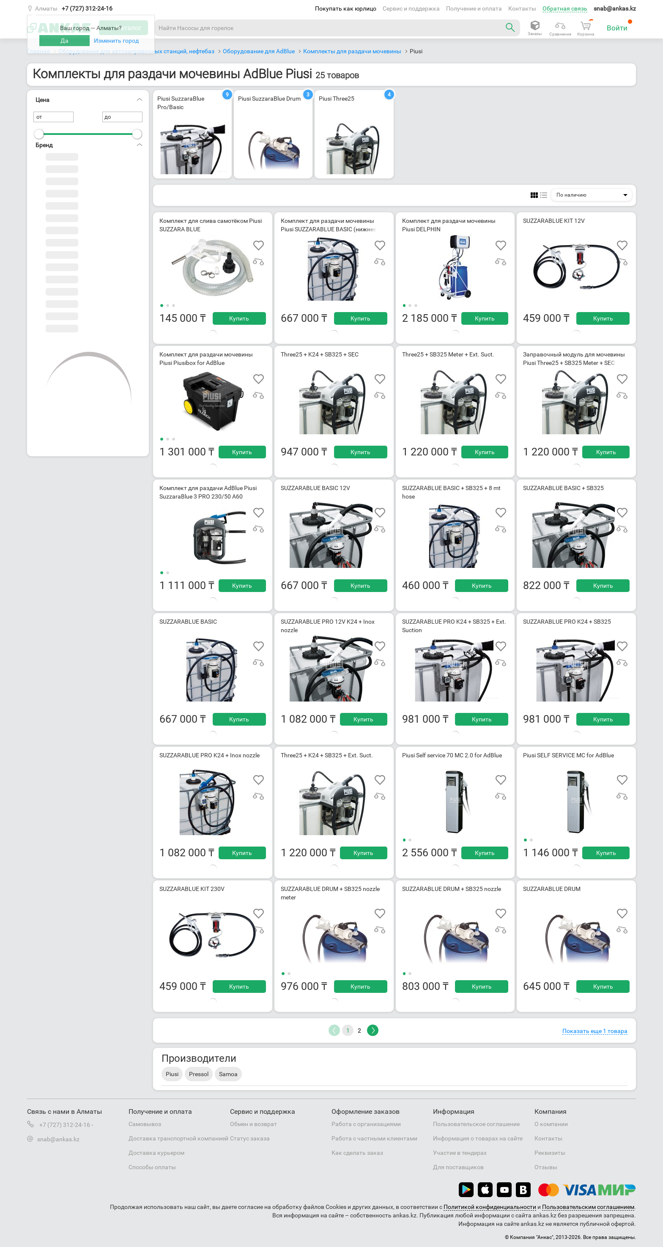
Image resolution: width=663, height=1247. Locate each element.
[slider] (39, 134)
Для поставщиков (458, 1167)
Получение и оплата (474, 8)
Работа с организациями (366, 1124)
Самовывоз (145, 1124)
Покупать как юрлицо (345, 8)
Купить (239, 318)
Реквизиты (549, 1152)
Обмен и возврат (253, 1124)
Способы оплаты (152, 1167)
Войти (620, 25)
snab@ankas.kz (615, 8)
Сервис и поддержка (411, 8)
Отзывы (545, 1167)
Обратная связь (564, 8)
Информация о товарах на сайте (478, 1138)
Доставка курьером (156, 1152)
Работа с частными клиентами (374, 1138)
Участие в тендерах (460, 1152)
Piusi (172, 1074)
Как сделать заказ (357, 1152)
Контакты (522, 8)
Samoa (228, 1074)
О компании (551, 1124)
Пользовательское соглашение (476, 1124)
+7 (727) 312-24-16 (87, 8)
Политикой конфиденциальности (490, 1206)
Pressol (198, 1074)
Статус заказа (250, 1138)
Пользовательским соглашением (588, 1206)
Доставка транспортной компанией (178, 1138)
